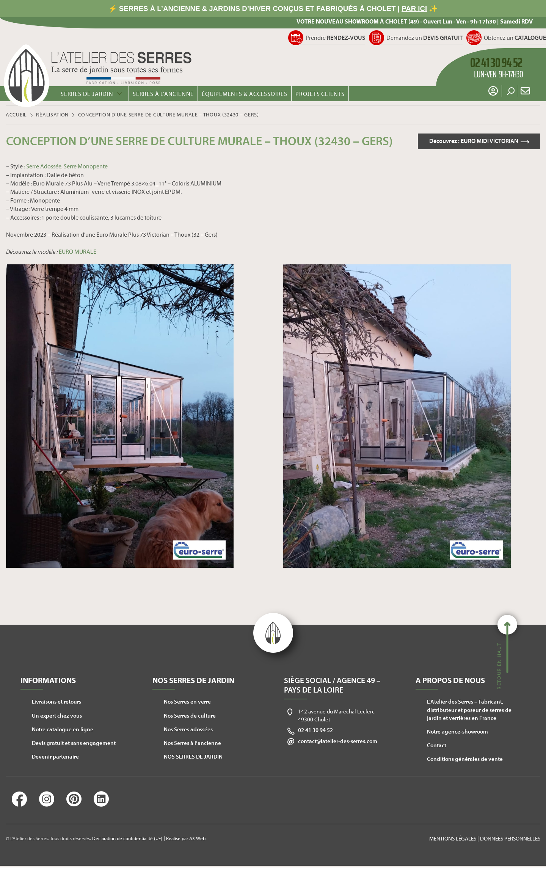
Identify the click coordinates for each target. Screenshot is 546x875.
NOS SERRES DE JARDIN (193, 756)
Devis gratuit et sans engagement (74, 742)
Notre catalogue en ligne (62, 729)
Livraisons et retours (56, 701)
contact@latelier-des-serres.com (337, 741)
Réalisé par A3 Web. (186, 838)
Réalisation (52, 114)
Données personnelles (510, 838)
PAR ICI (414, 9)
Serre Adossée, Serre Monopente (67, 166)
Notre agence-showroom (457, 731)
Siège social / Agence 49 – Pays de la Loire (332, 684)
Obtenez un (515, 37)
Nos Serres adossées (188, 729)
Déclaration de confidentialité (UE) (127, 838)
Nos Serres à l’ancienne (192, 742)
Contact (436, 745)
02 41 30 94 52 (315, 730)
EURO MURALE (77, 251)
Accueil (16, 114)
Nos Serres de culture (190, 715)
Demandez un (424, 37)
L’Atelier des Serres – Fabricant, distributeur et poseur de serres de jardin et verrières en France (469, 709)
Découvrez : (473, 141)
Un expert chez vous (57, 715)
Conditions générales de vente (465, 758)
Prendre (335, 37)
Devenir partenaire (55, 756)
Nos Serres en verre (187, 701)
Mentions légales (452, 838)
